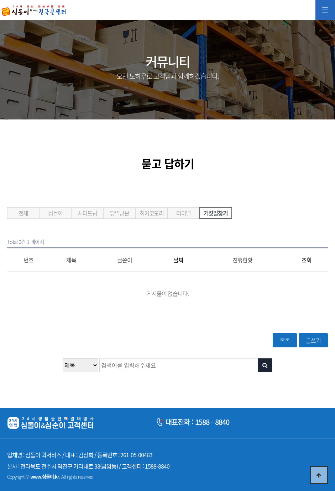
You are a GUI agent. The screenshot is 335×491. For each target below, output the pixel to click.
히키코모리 (151, 213)
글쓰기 (313, 340)
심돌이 (55, 213)
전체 (23, 213)
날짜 (178, 260)
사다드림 (87, 213)
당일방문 (119, 213)
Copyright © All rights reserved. (50, 476)
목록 (285, 340)
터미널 (183, 213)
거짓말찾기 (215, 213)
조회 (307, 260)
